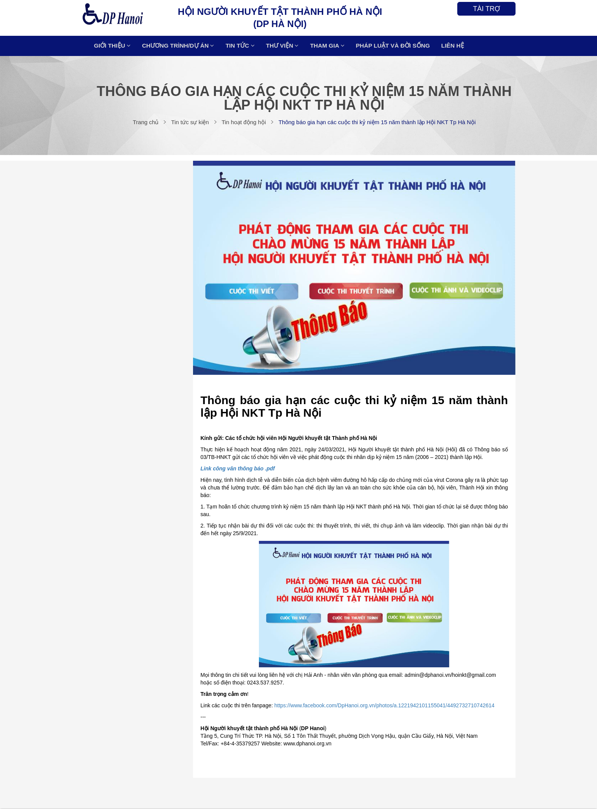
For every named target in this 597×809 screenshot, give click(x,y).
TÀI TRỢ (486, 9)
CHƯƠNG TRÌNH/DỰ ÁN (180, 46)
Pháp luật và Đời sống (392, 46)
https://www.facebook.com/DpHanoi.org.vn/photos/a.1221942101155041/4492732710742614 (385, 706)
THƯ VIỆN (283, 46)
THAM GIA (327, 46)
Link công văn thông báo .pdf (238, 469)
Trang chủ (146, 123)
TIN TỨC (242, 46)
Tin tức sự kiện (190, 123)
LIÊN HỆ (452, 46)
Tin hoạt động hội (244, 123)
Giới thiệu (115, 46)
